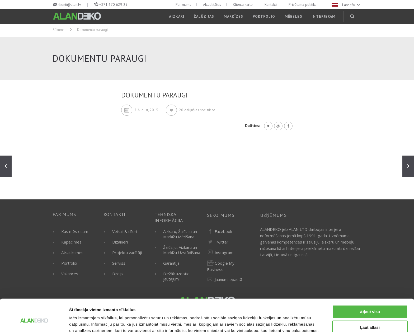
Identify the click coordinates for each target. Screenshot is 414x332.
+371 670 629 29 (113, 4)
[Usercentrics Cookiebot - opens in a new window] (34, 322)
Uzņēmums (273, 215)
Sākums (58, 29)
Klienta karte (243, 4)
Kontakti (271, 4)
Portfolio (264, 16)
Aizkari (176, 16)
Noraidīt (370, 316)
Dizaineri (120, 242)
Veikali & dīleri (124, 231)
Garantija (171, 263)
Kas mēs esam (74, 231)
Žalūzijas (204, 16)
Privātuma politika (303, 4)
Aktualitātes (212, 4)
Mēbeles (293, 16)
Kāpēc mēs (71, 242)
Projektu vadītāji (127, 252)
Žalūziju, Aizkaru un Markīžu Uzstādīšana (181, 250)
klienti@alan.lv (69, 4)
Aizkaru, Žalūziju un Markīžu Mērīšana (180, 234)
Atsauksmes (72, 252)
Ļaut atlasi (370, 301)
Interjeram (324, 16)
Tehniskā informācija (168, 217)
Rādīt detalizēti (288, 321)
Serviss (118, 263)
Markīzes (233, 16)
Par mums (183, 4)
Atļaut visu (370, 285)
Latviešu (346, 5)
